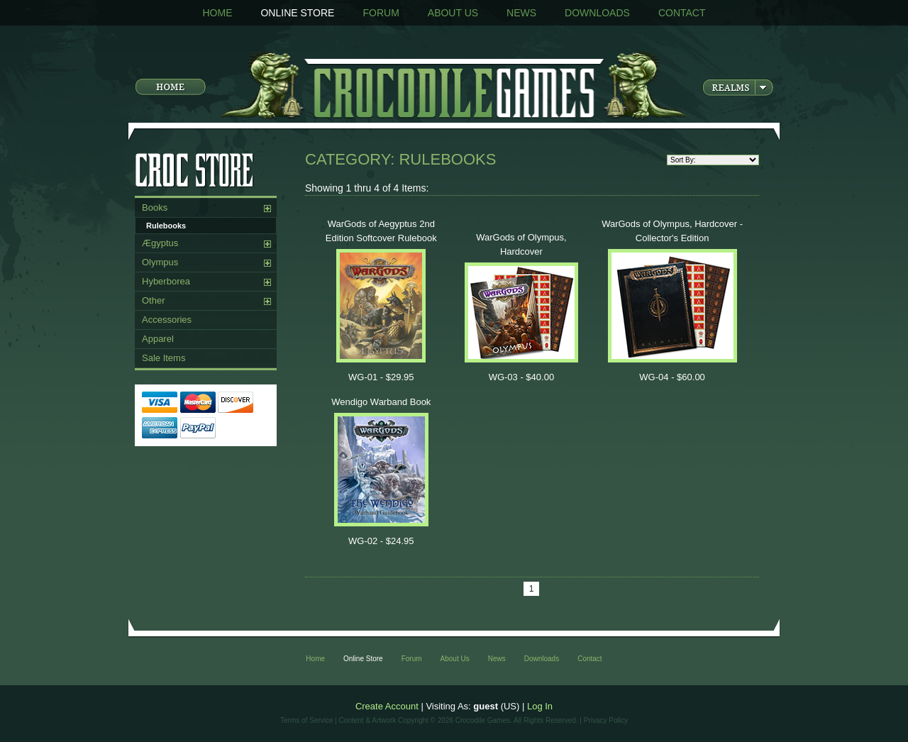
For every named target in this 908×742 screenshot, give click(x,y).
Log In (540, 706)
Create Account (387, 706)
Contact (682, 12)
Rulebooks (166, 225)
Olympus (160, 262)
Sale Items (163, 358)
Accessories (167, 319)
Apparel (158, 338)
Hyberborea (166, 281)
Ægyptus (160, 243)
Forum (380, 12)
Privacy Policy (606, 720)
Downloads (597, 12)
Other (153, 300)
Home (217, 12)
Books (154, 207)
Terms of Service (306, 720)
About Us (453, 12)
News (521, 12)
